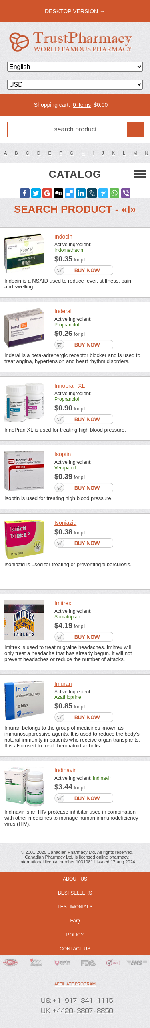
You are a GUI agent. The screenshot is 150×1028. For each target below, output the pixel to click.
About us (75, 879)
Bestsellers (75, 893)
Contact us (75, 948)
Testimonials (74, 907)
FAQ (75, 921)
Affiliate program (75, 984)
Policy (75, 935)
